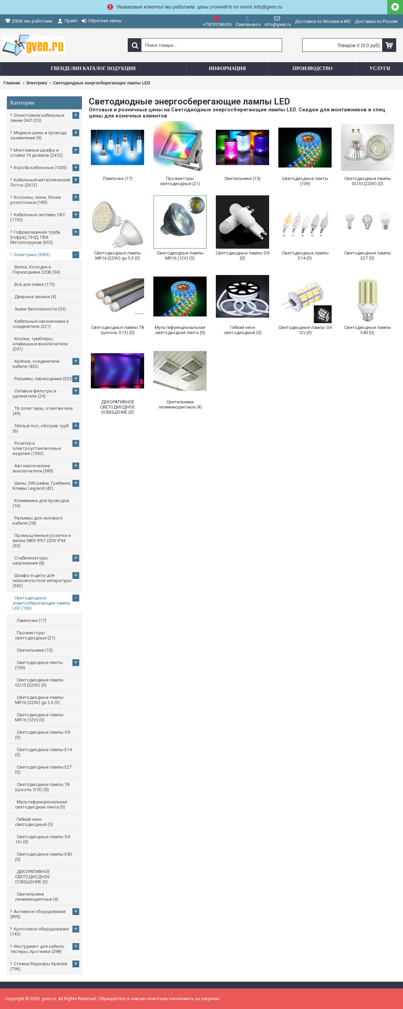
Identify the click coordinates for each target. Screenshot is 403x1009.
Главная (11, 83)
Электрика (36, 83)
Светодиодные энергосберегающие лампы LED (101, 83)
